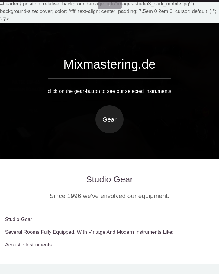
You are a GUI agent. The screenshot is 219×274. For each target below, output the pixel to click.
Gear (109, 119)
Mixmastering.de (109, 64)
